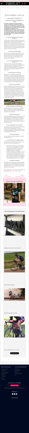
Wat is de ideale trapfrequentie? (9, 284)
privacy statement (14, 428)
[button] (1, 4)
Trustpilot (2, 1)
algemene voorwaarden (14, 430)
